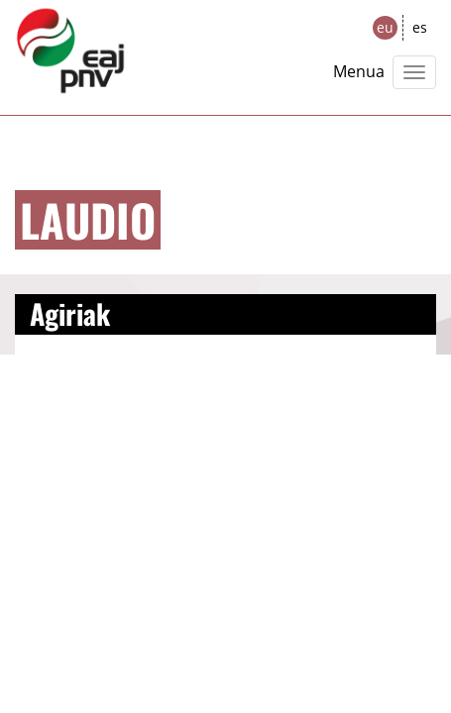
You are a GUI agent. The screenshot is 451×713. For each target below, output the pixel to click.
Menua (359, 71)
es (419, 27)
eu (385, 27)
